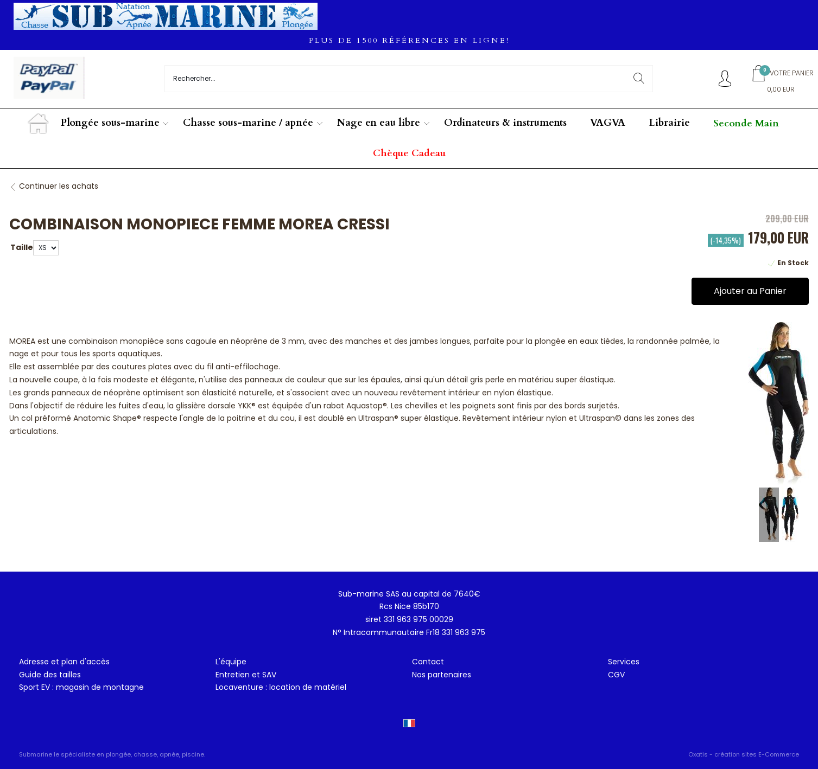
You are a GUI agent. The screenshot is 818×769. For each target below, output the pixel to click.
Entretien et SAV (245, 674)
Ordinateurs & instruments (505, 123)
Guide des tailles (50, 674)
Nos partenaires (441, 674)
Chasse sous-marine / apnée (248, 123)
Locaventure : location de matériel (280, 687)
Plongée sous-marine (110, 123)
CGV (616, 674)
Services (623, 661)
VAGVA (607, 123)
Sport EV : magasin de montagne (81, 687)
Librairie (669, 123)
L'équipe (230, 661)
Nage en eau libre (378, 123)
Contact (428, 661)
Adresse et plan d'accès (64, 661)
